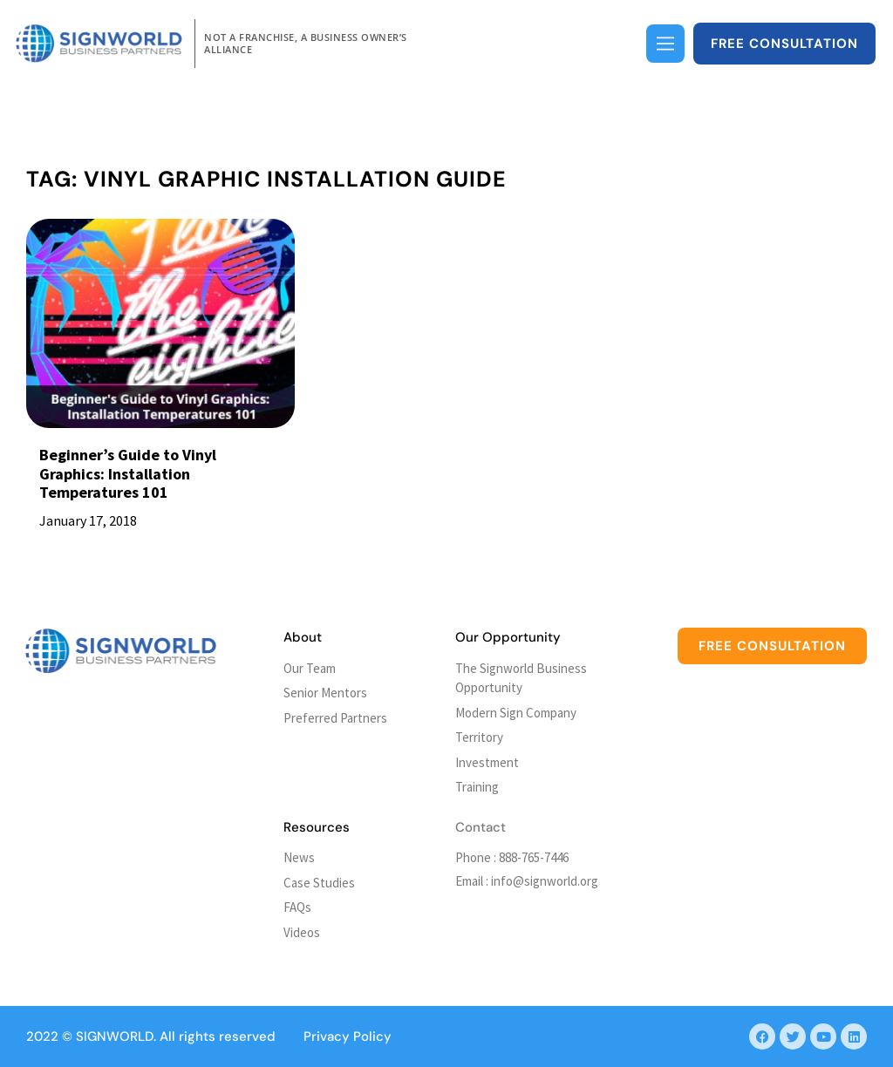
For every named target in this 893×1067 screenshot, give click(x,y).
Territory (479, 737)
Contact (480, 827)
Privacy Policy (347, 1036)
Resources (316, 827)
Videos (301, 932)
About (302, 637)
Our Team (309, 668)
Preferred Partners (335, 718)
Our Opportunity (508, 637)
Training (477, 786)
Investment (487, 762)
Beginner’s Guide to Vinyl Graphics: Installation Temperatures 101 (127, 473)
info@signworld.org (544, 881)
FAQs (297, 907)
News (299, 857)
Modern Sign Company (515, 712)
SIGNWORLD (114, 1036)
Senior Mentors (325, 692)
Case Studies (319, 882)
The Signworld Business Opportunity (521, 678)
